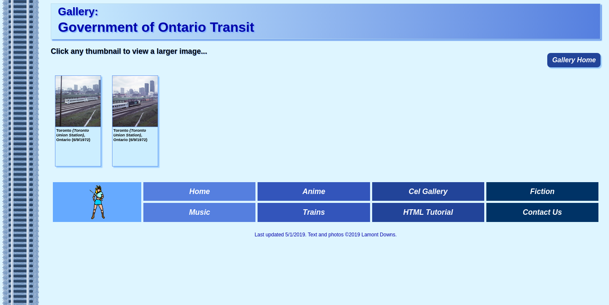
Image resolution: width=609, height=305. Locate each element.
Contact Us (542, 212)
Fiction (542, 191)
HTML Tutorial (428, 212)
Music (199, 212)
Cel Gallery (428, 191)
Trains (314, 212)
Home (199, 191)
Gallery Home (574, 60)
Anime (313, 191)
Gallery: (78, 11)
